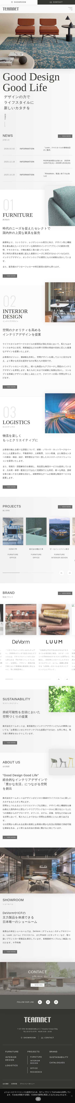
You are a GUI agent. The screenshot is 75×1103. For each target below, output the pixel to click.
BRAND (54, 1052)
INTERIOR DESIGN (11, 1058)
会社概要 (6, 1083)
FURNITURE (12, 1052)
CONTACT (58, 2)
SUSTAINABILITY (59, 1057)
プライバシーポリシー (27, 1083)
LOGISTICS (11, 1065)
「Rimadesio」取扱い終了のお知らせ (56, 175)
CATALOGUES (57, 1063)
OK (38, 1099)
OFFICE (34, 1068)
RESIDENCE (36, 1072)
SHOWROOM (20, 2)
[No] (71, 1096)
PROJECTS (33, 1052)
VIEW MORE (66, 136)
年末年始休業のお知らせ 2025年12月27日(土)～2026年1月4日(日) (56, 162)
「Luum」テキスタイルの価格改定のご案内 (57, 149)
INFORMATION (27, 149)
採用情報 (14, 1083)
